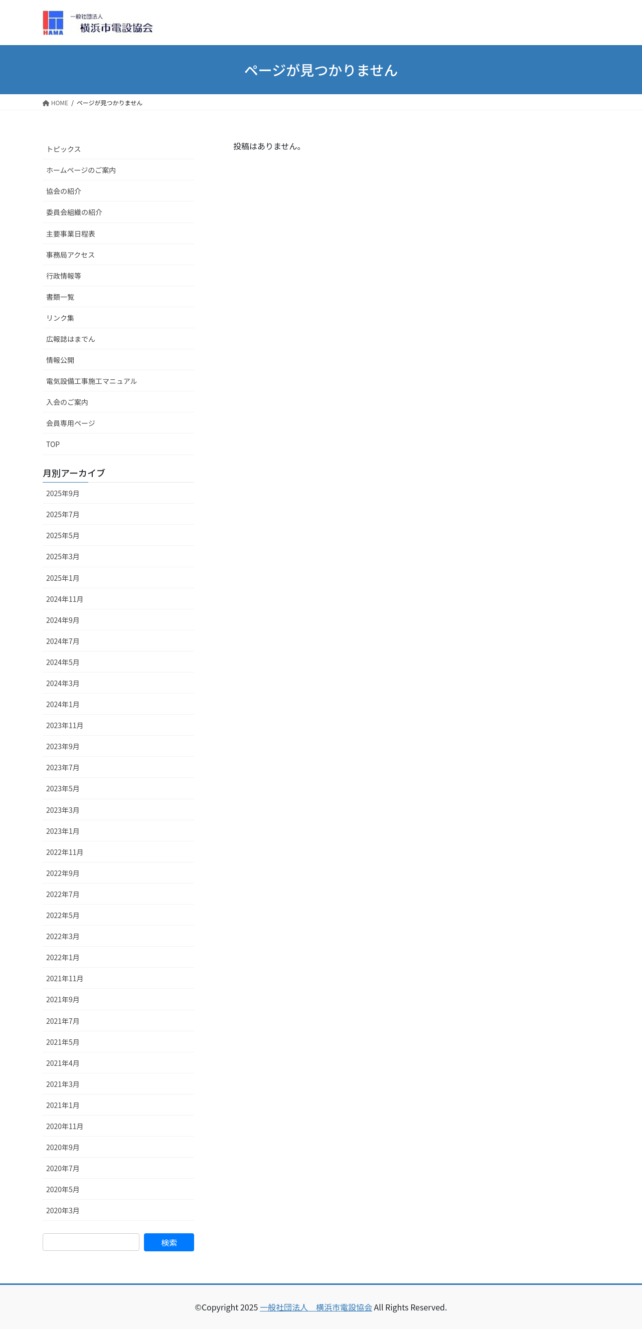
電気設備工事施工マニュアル (91, 381)
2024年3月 (63, 683)
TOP (53, 444)
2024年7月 (63, 641)
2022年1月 (63, 957)
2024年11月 (65, 599)
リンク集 (60, 318)
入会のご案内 (67, 402)
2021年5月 (63, 1042)
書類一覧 (60, 297)
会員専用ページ (70, 423)
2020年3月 (63, 1210)
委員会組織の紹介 (74, 212)
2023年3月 (63, 810)
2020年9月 (63, 1147)
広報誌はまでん (70, 339)
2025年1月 (63, 578)
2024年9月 (63, 620)
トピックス (63, 149)
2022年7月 (63, 894)
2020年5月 (63, 1189)
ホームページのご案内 (81, 170)
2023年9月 (63, 746)
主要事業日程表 (70, 234)
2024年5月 (63, 662)
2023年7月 (63, 767)
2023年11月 (65, 725)
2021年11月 (65, 978)
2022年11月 (65, 852)
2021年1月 (63, 1105)
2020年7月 (63, 1168)
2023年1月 (63, 831)
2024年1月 (63, 704)
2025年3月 (63, 556)
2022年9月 (63, 873)
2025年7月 (63, 514)
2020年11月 (65, 1126)
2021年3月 (63, 1084)
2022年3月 (63, 936)
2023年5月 (63, 788)
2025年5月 (63, 535)
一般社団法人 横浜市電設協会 (316, 1307)
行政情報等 (63, 276)
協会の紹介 (63, 191)
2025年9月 (63, 493)
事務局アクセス (70, 255)
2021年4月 (63, 1063)
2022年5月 (63, 915)
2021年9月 (63, 999)
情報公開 (60, 360)
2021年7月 (63, 1021)
